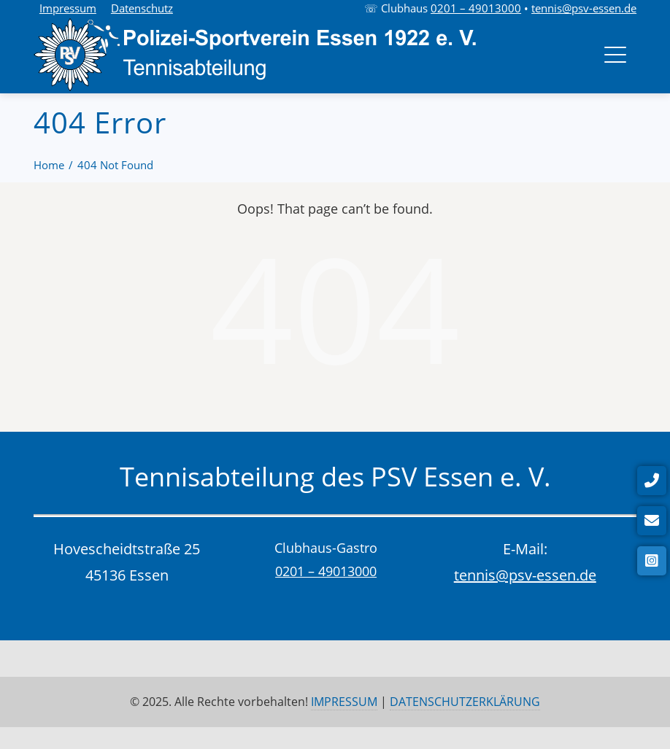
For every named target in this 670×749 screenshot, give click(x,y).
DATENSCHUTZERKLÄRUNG (465, 702)
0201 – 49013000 (476, 8)
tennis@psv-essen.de (583, 8)
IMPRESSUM (344, 702)
